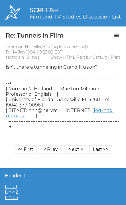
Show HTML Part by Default (79, 57)
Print (115, 57)
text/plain (15, 57)
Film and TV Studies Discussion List (75, 17)
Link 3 (11, 197)
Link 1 (11, 186)
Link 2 (11, 192)
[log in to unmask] (68, 47)
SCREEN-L (45, 10)
